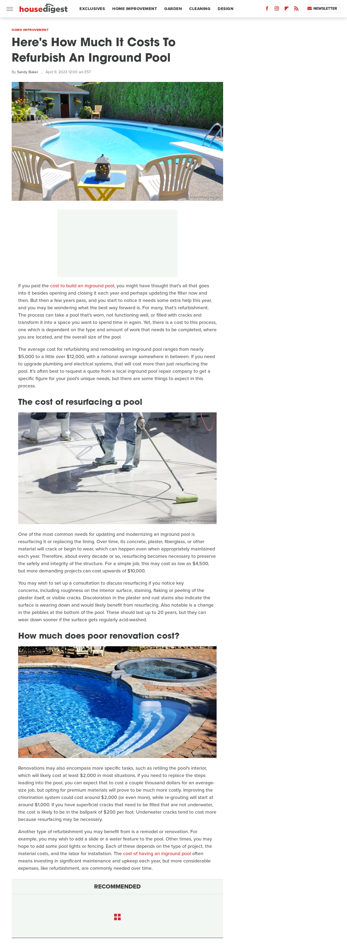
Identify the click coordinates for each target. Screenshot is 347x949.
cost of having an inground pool (157, 853)
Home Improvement (134, 9)
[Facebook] (267, 10)
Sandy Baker (27, 72)
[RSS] (296, 10)
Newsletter (322, 8)
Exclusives (92, 9)
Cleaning (199, 9)
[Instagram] (277, 10)
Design (225, 9)
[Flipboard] (286, 10)
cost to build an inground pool (82, 285)
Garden (173, 9)
